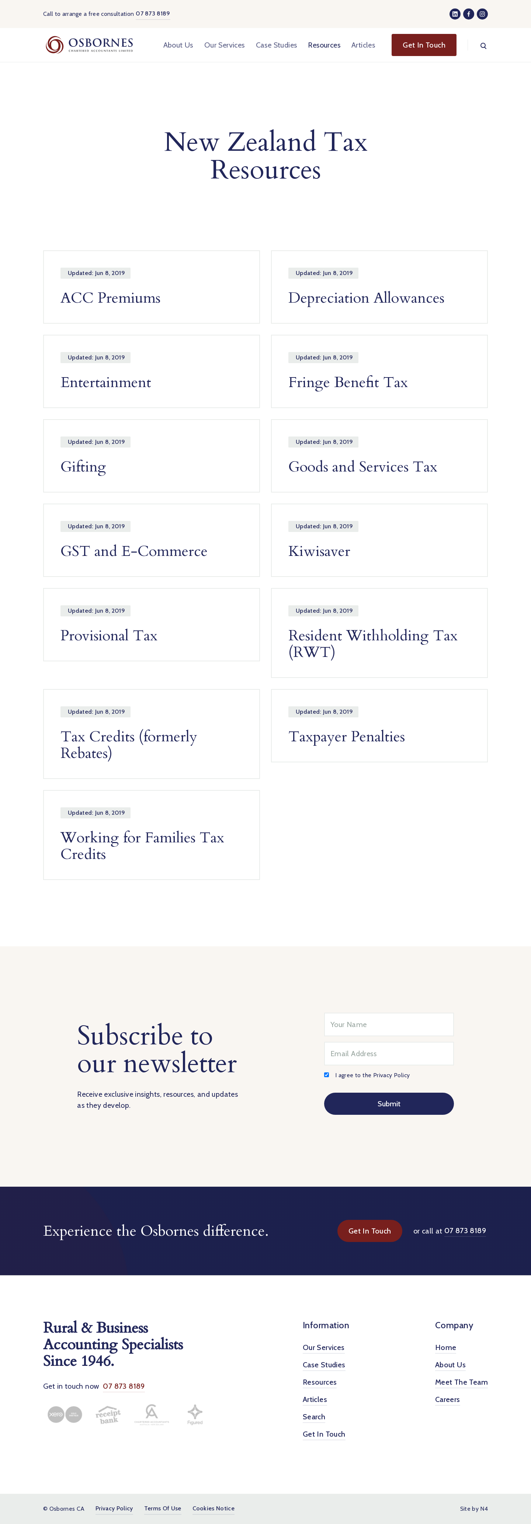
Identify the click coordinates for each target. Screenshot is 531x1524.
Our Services (224, 45)
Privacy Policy (391, 1075)
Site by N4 (474, 1508)
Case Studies (276, 45)
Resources (324, 45)
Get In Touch (369, 1230)
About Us (178, 45)
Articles (363, 45)
